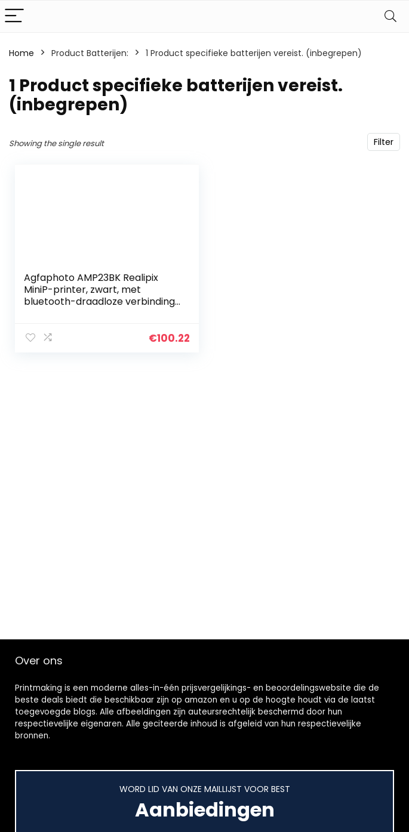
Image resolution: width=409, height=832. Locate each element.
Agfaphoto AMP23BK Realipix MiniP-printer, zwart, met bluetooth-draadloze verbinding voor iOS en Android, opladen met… (99, 301)
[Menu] (14, 16)
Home (21, 53)
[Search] (390, 16)
